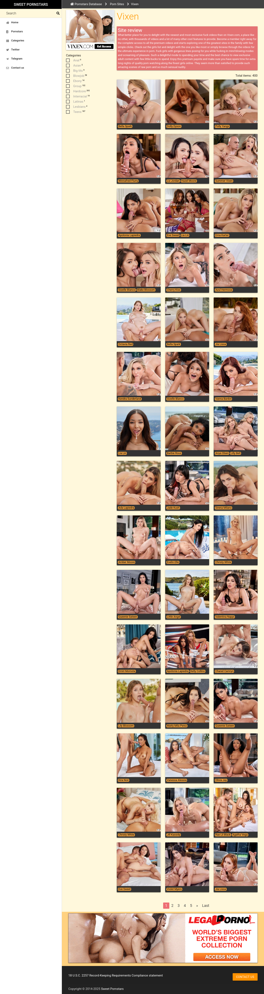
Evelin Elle (173, 562)
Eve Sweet (173, 235)
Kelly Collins (197, 671)
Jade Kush (173, 507)
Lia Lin (185, 235)
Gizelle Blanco (126, 289)
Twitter (13, 49)
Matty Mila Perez (177, 725)
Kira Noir (123, 780)
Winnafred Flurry (128, 180)
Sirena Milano (223, 507)
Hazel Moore (188, 180)
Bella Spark (125, 126)
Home (12, 22)
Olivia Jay (221, 780)
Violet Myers (174, 889)
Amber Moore (126, 562)
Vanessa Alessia (176, 780)
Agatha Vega (240, 834)
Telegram (14, 58)
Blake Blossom (146, 289)
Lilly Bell (235, 453)
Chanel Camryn (224, 671)
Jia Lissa (220, 344)
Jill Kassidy (173, 834)
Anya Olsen (222, 453)
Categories (15, 40)
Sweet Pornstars (31, 4)
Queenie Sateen (127, 616)
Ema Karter (222, 235)
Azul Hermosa (223, 289)
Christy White (223, 562)
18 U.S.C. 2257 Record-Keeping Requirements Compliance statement (115, 975)
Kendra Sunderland (129, 398)
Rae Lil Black (222, 834)
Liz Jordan (173, 180)
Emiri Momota (126, 671)
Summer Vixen (224, 180)
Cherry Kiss (173, 289)
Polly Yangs (222, 126)
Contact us (15, 67)
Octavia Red (125, 344)
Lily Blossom (126, 725)
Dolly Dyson (174, 126)
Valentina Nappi (224, 616)
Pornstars (14, 31)
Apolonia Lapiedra (129, 235)
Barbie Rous (174, 453)
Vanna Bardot (223, 398)
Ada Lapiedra (126, 507)
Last (205, 905)
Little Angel (173, 616)
